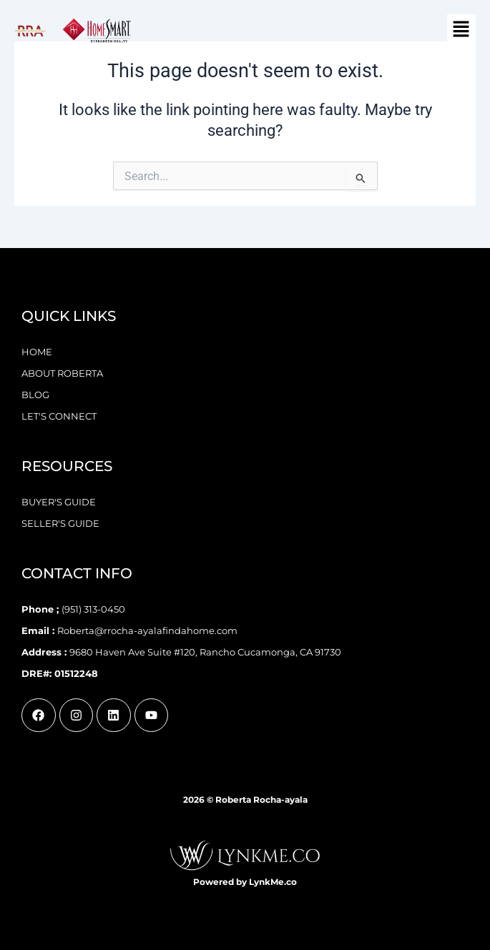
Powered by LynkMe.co (245, 881)
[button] (461, 30)
